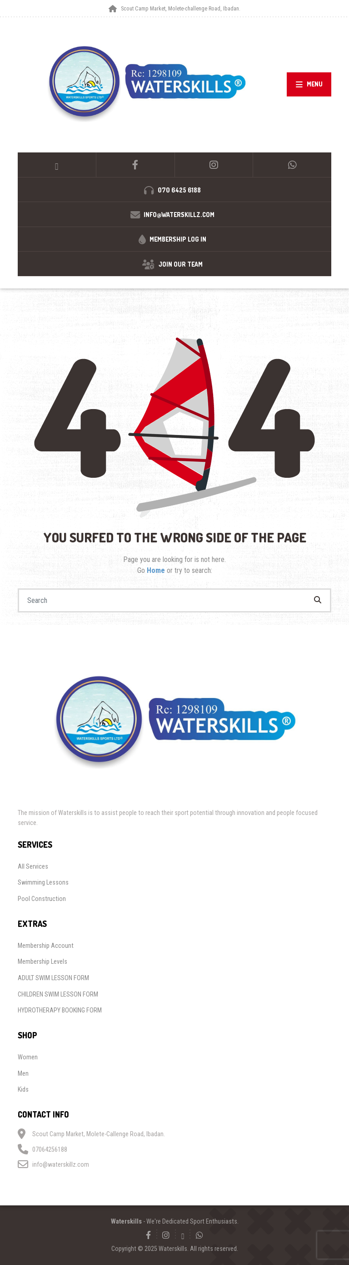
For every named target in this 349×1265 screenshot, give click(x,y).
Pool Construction (42, 898)
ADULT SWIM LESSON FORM (53, 978)
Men (23, 1073)
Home (157, 570)
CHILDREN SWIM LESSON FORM (58, 994)
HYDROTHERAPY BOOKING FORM (60, 1010)
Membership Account (46, 945)
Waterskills (126, 1221)
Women (28, 1057)
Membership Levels (42, 961)
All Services (33, 866)
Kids (23, 1089)
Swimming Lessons (43, 882)
